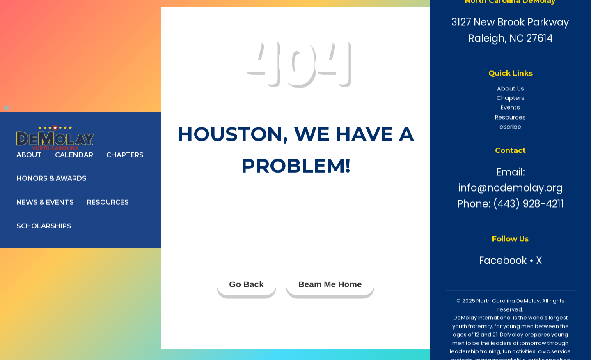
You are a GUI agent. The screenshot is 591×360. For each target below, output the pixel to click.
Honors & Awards (51, 179)
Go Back (246, 284)
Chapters (125, 155)
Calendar (74, 155)
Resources (108, 202)
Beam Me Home (330, 284)
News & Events (45, 202)
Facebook (503, 261)
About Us (510, 89)
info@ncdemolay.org (510, 188)
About (29, 155)
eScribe (510, 127)
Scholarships (43, 226)
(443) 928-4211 (528, 204)
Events (510, 108)
